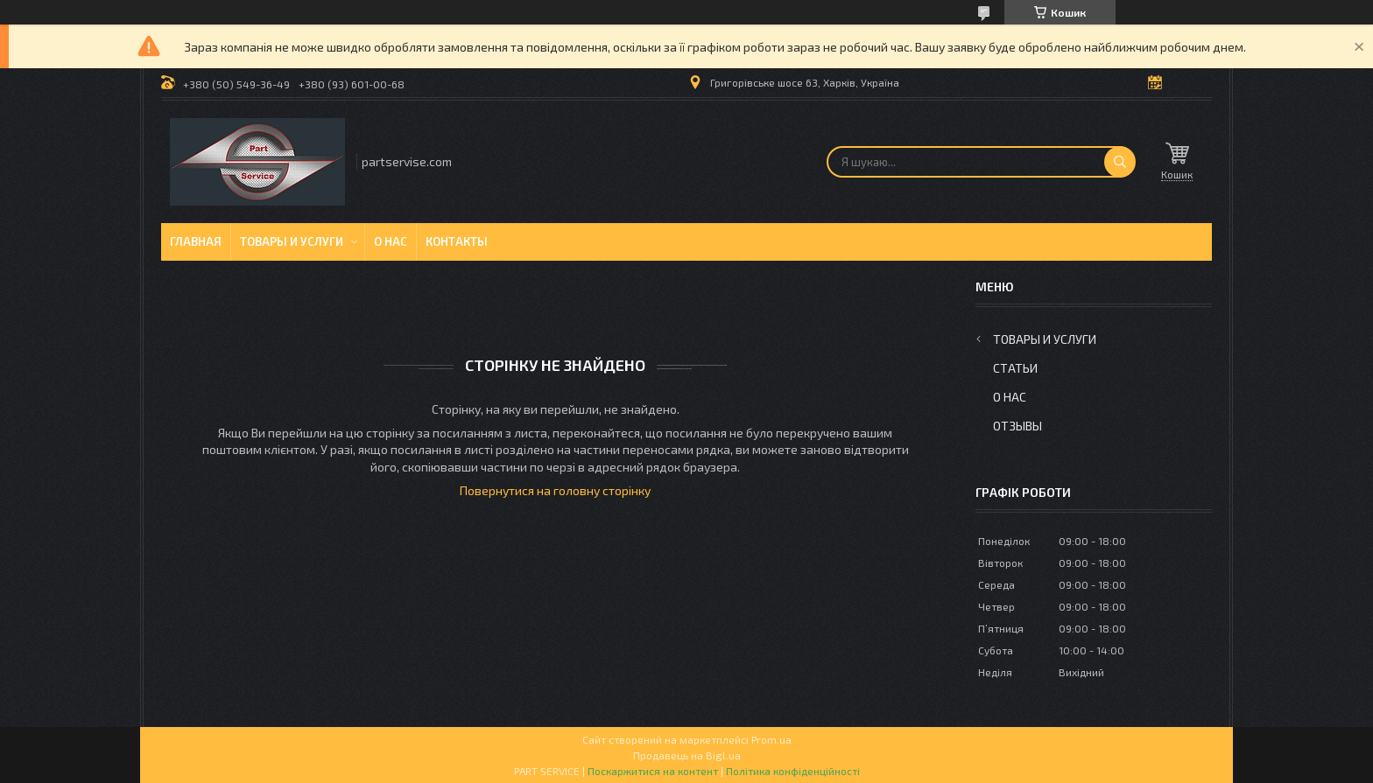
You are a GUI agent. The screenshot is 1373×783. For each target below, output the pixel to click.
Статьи (1015, 367)
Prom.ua (771, 739)
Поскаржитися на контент (653, 771)
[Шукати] (1120, 162)
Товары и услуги (291, 241)
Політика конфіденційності (793, 771)
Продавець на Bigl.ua (687, 755)
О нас (390, 241)
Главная (196, 241)
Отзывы (1017, 425)
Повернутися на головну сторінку (555, 490)
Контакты (457, 241)
